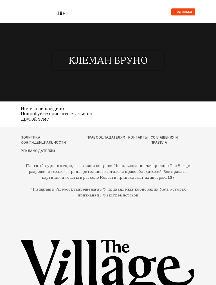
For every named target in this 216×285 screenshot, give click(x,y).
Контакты (138, 137)
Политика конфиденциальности (43, 139)
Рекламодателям (38, 151)
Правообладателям (106, 137)
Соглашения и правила (164, 139)
